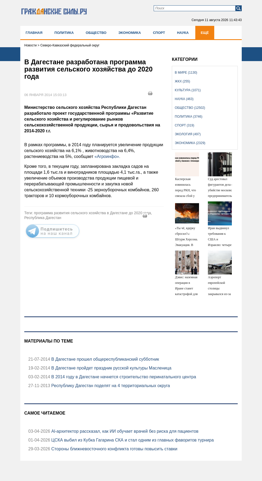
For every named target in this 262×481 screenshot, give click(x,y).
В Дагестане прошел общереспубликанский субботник (104, 359)
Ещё (205, 33)
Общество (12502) (190, 108)
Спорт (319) (184, 125)
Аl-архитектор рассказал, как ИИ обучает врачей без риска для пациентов (124, 431)
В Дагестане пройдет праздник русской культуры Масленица (111, 368)
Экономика (129, 33)
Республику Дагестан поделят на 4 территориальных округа (110, 385)
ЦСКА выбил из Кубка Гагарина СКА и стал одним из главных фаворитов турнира (132, 440)
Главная (34, 33)
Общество (96, 33)
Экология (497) (188, 134)
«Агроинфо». (107, 156)
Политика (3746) (188, 116)
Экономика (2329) (190, 143)
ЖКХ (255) (182, 81)
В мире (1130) (186, 72)
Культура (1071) (188, 90)
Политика (64, 33)
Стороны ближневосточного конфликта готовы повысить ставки (113, 449)
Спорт (159, 33)
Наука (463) (184, 99)
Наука (183, 33)
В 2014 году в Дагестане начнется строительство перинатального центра (123, 377)
